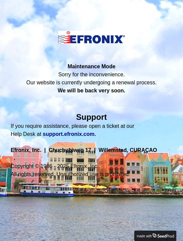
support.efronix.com (69, 134)
